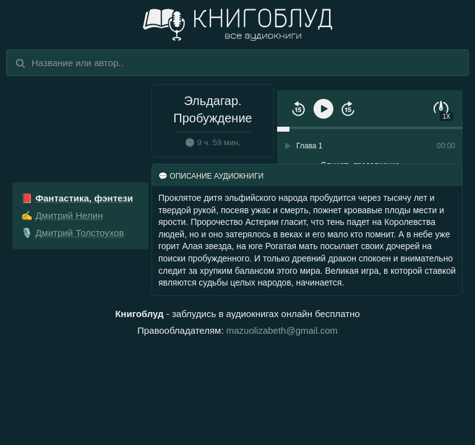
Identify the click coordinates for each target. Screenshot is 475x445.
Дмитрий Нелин (69, 215)
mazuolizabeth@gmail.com (282, 330)
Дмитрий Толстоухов (79, 232)
